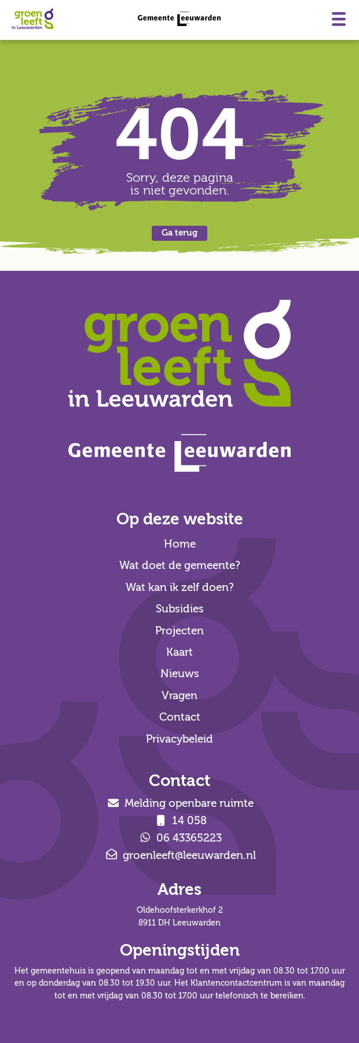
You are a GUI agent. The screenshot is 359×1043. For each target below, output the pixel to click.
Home (180, 544)
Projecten (179, 631)
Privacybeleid (179, 739)
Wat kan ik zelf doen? (180, 587)
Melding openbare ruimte (179, 803)
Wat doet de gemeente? (179, 565)
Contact (179, 717)
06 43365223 (179, 838)
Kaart (179, 652)
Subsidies (180, 609)
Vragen (179, 695)
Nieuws (179, 673)
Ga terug (179, 232)
